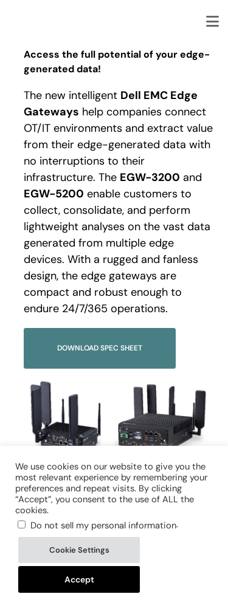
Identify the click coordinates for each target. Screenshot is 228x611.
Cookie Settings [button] (79, 550)
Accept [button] (79, 579)
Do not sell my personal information (103, 525)
